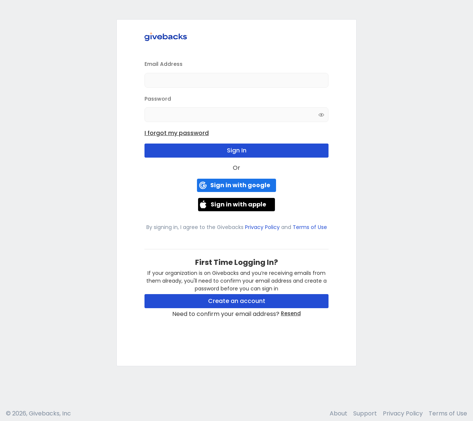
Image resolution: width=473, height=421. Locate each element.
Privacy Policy (262, 227)
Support (365, 413)
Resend (291, 313)
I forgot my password (176, 133)
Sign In (236, 150)
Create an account (236, 301)
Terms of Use (309, 227)
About (338, 413)
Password (157, 98)
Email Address (163, 64)
